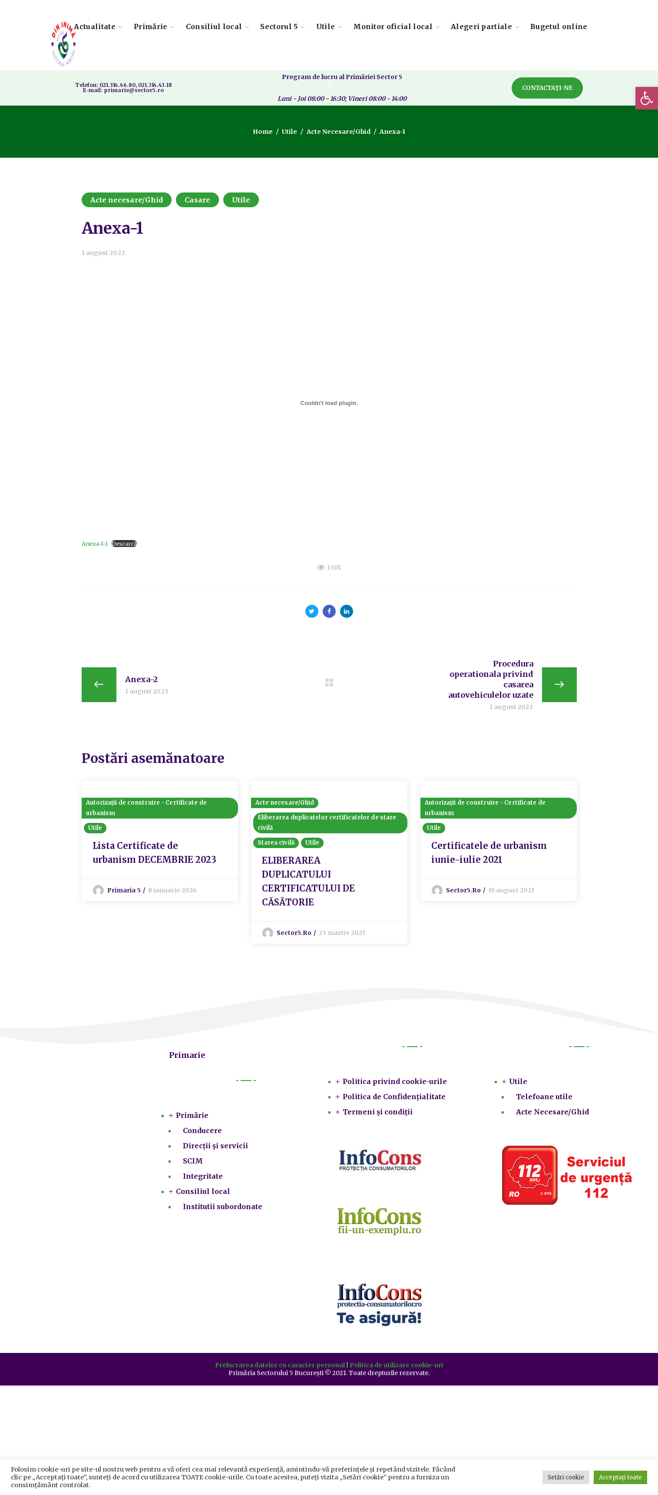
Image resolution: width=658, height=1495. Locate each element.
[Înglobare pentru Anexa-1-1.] (329, 403)
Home (263, 132)
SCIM (193, 1162)
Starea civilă (276, 844)
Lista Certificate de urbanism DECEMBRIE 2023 (154, 854)
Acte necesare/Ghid (337, 132)
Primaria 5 (124, 892)
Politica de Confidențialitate (394, 1098)
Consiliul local (203, 1193)
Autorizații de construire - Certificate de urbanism (146, 810)
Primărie (192, 1117)
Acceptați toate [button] (620, 1477)
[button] (646, 98)
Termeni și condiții (378, 1113)
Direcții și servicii (215, 1147)
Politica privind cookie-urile (395, 1083)
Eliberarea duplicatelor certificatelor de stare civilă (327, 824)
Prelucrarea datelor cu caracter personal (280, 1367)
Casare (197, 200)
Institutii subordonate (222, 1208)
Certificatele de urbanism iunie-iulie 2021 (489, 854)
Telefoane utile (544, 1098)
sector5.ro (294, 934)
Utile (290, 132)
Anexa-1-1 (95, 543)
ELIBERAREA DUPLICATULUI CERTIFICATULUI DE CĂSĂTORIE (308, 883)
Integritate (203, 1177)
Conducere (202, 1132)
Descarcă (124, 543)
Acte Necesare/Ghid (552, 1113)
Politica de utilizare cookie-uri (396, 1367)
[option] (160, 842)
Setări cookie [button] (566, 1477)
